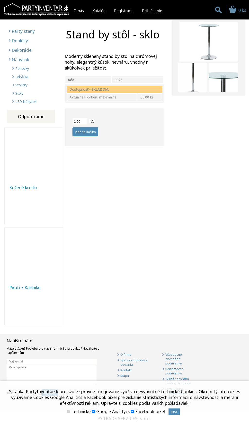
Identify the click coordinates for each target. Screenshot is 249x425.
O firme (125, 354)
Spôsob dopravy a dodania (134, 362)
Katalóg (99, 10)
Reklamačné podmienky (174, 371)
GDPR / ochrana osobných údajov (178, 381)
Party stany (23, 31)
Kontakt (126, 370)
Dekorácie (22, 50)
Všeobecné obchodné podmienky (173, 358)
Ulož (174, 412)
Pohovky (22, 68)
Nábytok (20, 59)
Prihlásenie (152, 10)
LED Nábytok (25, 101)
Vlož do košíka (85, 132)
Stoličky (21, 85)
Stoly (19, 93)
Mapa (124, 375)
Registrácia (123, 10)
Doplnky (20, 41)
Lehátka (21, 76)
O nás (79, 10)
